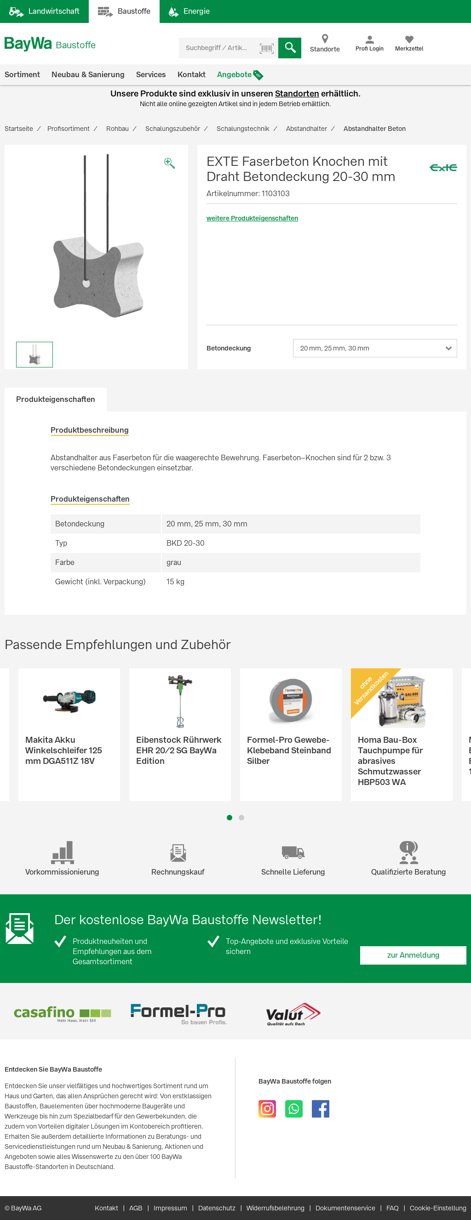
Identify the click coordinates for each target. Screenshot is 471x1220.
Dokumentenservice (345, 1208)
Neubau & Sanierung (88, 74)
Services (151, 74)
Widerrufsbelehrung (275, 1208)
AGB (136, 1208)
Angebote (234, 74)
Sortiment (22, 74)
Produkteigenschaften (55, 399)
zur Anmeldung (413, 955)
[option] (96, 236)
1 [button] (229, 817)
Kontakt (192, 74)
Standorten (297, 93)
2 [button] (242, 817)
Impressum (170, 1208)
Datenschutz (217, 1208)
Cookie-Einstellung (438, 1208)
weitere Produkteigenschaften (252, 218)
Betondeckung (229, 348)
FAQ (392, 1208)
